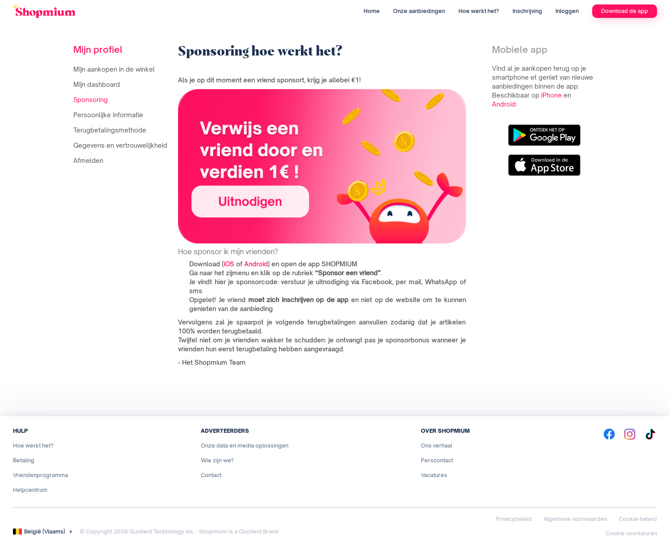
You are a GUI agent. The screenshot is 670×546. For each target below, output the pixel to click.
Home (372, 11)
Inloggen (567, 11)
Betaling (23, 460)
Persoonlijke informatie (108, 115)
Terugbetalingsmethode (109, 130)
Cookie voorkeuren (631, 533)
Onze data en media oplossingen (244, 445)
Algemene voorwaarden (575, 519)
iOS (229, 264)
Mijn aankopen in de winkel (114, 69)
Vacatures (434, 475)
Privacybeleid (514, 519)
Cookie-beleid (638, 519)
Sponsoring (90, 99)
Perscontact (437, 460)
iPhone (551, 95)
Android (256, 264)
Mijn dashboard (96, 84)
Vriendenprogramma (40, 475)
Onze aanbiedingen (419, 11)
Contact (211, 475)
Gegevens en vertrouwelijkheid (120, 145)
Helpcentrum (30, 489)
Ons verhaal (436, 445)
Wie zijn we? (217, 460)
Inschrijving (527, 11)
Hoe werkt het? (478, 11)
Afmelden (88, 160)
